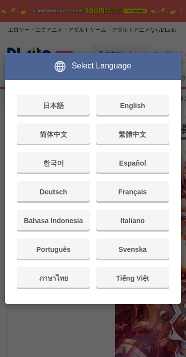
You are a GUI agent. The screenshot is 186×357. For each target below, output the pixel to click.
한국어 (53, 163)
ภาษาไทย (53, 278)
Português (53, 249)
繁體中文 (132, 134)
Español (132, 163)
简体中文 (53, 134)
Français (133, 192)
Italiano (133, 221)
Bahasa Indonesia (53, 221)
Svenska (133, 249)
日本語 (53, 106)
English (132, 106)
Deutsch (53, 192)
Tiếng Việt (132, 278)
